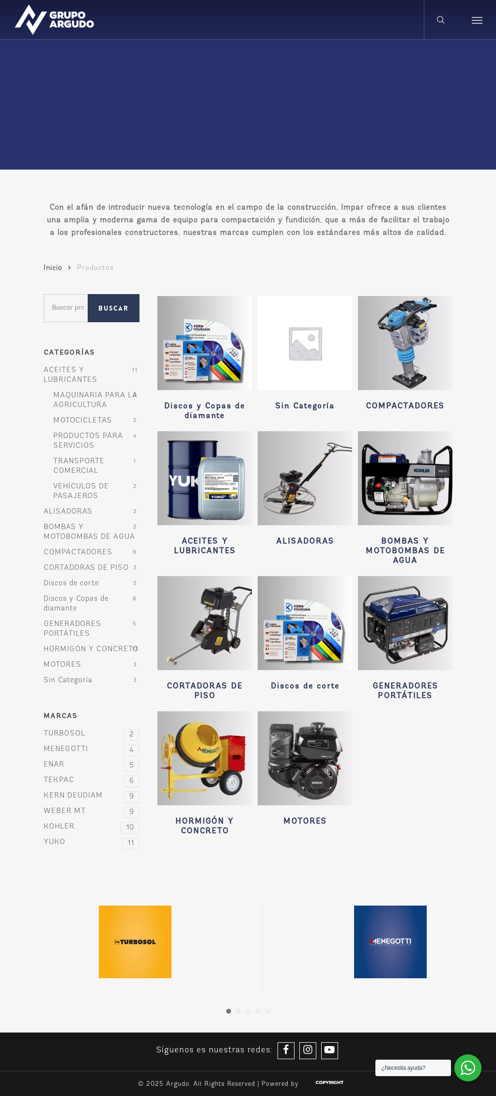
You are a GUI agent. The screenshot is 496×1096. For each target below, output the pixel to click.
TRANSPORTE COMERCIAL (79, 466)
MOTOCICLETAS (82, 420)
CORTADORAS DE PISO (86, 568)
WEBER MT (92, 811)
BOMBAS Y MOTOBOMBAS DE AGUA (89, 532)
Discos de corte (71, 583)
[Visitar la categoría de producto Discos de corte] (305, 636)
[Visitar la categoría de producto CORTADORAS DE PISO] (204, 640)
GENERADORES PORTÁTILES (72, 629)
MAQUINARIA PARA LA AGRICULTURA (95, 400)
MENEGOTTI (92, 749)
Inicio (53, 268)
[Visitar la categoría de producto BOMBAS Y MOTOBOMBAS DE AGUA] (405, 500)
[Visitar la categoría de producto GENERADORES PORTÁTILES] (405, 640)
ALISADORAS (68, 512)
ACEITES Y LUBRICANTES (70, 375)
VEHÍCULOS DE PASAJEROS (81, 491)
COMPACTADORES (78, 552)
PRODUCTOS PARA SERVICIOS (88, 441)
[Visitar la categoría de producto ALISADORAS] (305, 491)
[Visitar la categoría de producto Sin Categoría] (305, 356)
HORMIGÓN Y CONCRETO (91, 649)
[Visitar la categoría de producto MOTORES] (305, 771)
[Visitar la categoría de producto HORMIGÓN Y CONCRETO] (204, 776)
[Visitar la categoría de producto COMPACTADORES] (405, 356)
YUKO (92, 842)
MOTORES (62, 665)
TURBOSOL (92, 734)
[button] (477, 19)
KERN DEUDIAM (92, 796)
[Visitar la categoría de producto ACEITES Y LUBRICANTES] (204, 496)
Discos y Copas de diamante (76, 603)
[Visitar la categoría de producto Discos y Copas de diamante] (204, 360)
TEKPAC (92, 780)
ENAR (92, 765)
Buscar (113, 308)
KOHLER (92, 827)
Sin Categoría (68, 680)
